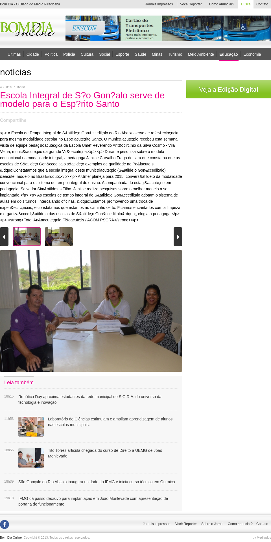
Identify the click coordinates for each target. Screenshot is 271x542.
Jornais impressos (156, 524)
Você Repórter (191, 4)
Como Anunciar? (221, 4)
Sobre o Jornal (212, 524)
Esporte (122, 54)
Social (104, 54)
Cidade (33, 54)
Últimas (14, 54)
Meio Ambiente (201, 54)
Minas (157, 54)
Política (51, 54)
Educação (228, 54)
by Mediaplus (262, 537)
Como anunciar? (240, 524)
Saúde (140, 54)
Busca (245, 4)
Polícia (69, 54)
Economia (252, 54)
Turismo (175, 54)
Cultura (87, 54)
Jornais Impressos (159, 4)
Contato (262, 4)
